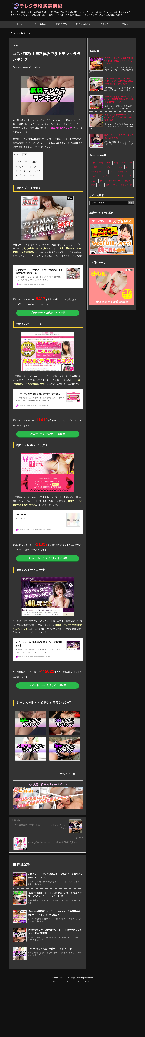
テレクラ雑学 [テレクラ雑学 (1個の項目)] (96, 172)
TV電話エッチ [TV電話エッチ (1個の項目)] (97, 167)
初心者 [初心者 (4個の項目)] (127, 181)
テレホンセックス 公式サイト (47, 558)
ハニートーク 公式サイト (48, 434)
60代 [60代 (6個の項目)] (123, 163)
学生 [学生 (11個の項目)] (100, 185)
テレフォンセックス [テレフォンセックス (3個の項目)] (119, 172)
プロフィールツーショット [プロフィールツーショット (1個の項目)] (102, 176)
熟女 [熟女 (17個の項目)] (115, 185)
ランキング (27, 33)
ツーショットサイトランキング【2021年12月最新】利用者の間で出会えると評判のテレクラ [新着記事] (119, 99)
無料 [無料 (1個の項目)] (108, 185)
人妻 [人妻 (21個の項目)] (93, 181)
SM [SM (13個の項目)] (130, 163)
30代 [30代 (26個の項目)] (101, 163)
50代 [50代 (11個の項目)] (116, 163)
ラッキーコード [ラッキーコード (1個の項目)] (124, 176)
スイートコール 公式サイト (47, 685)
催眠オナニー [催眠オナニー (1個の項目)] (114, 181)
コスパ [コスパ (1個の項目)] (119, 167)
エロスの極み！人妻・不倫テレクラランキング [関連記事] (50, 948)
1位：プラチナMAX (26, 162)
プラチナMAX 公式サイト (47, 312)
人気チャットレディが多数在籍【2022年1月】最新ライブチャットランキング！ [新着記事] (118, 60)
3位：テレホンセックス (28, 171)
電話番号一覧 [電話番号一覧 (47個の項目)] (126, 185)
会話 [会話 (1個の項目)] (102, 181)
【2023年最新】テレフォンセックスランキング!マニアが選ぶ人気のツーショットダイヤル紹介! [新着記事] (118, 81)
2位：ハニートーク (26, 167)
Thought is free (86, 982)
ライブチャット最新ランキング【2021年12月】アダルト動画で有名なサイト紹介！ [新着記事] (119, 117)
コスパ (78, 774)
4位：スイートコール (27, 175)
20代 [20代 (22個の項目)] (93, 163)
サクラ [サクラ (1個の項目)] (128, 167)
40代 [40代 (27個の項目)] (108, 163)
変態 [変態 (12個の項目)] (93, 185)
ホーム (15, 33)
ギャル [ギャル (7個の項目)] (109, 167)
